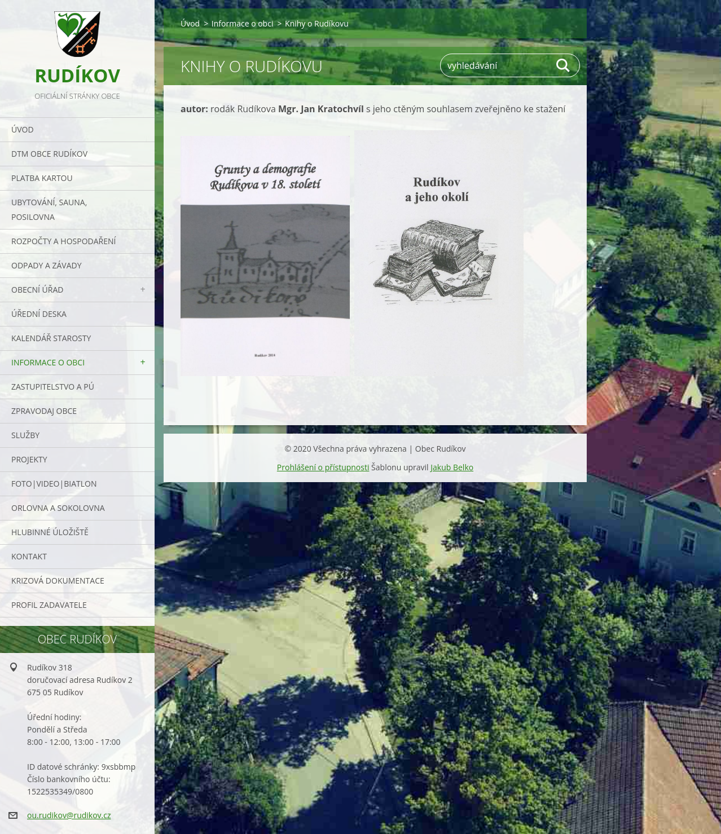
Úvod (22, 129)
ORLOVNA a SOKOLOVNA (58, 507)
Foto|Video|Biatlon (53, 483)
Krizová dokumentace (57, 580)
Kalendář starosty (51, 338)
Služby (25, 435)
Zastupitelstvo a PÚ (52, 386)
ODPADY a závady (46, 265)
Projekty (29, 459)
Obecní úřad (37, 289)
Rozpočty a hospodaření (63, 241)
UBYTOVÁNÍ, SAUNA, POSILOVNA (49, 209)
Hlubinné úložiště (50, 532)
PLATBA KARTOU (42, 178)
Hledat (563, 65)
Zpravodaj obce (44, 410)
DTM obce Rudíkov (49, 153)
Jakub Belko (451, 467)
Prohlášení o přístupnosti (323, 467)
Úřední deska (39, 313)
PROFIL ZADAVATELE (49, 604)
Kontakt (29, 556)
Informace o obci (48, 362)
